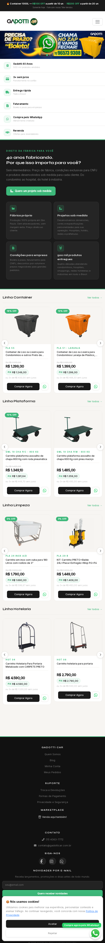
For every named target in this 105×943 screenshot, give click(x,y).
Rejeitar (52, 933)
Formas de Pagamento (52, 796)
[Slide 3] (52, 55)
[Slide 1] (47, 55)
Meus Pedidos (52, 772)
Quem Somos (53, 754)
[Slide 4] (55, 55)
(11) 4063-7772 (52, 839)
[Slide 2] (50, 55)
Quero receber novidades (52, 893)
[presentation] (4, 343)
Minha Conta (52, 766)
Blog (52, 760)
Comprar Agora (23, 386)
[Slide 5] (58, 55)
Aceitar (52, 923)
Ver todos (93, 297)
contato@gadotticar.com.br (52, 845)
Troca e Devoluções (52, 790)
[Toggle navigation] (97, 21)
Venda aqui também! (52, 816)
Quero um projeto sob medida (30, 191)
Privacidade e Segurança (52, 802)
